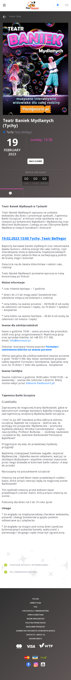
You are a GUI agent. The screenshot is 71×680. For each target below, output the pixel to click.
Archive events (35, 638)
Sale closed (35, 161)
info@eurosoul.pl (20, 340)
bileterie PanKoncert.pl (40, 383)
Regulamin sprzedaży (35, 627)
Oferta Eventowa (36, 615)
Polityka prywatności (35, 623)
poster (35, 599)
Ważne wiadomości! (35, 619)
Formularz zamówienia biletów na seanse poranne (30, 348)
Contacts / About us (35, 635)
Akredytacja (35, 603)
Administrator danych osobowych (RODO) (35, 631)
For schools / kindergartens (35, 611)
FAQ (35, 607)
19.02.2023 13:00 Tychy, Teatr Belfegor (34, 238)
